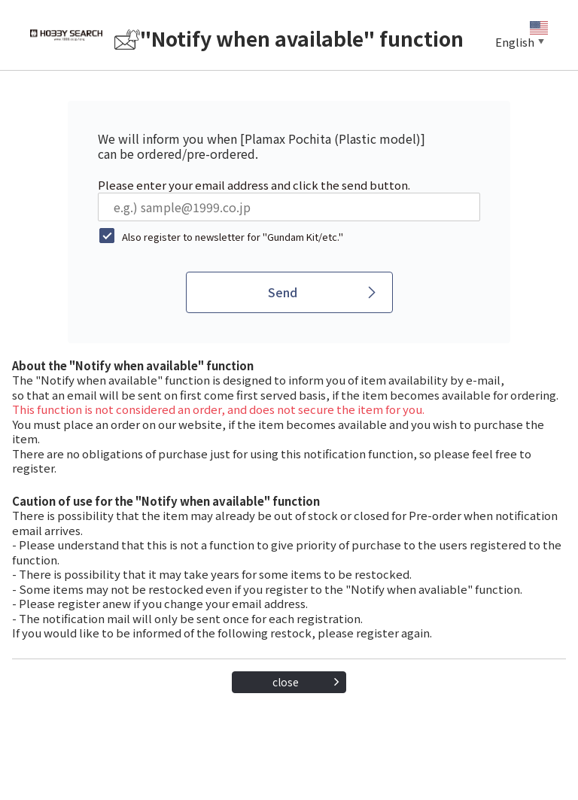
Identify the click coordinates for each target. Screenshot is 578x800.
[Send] (289, 292)
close (285, 681)
